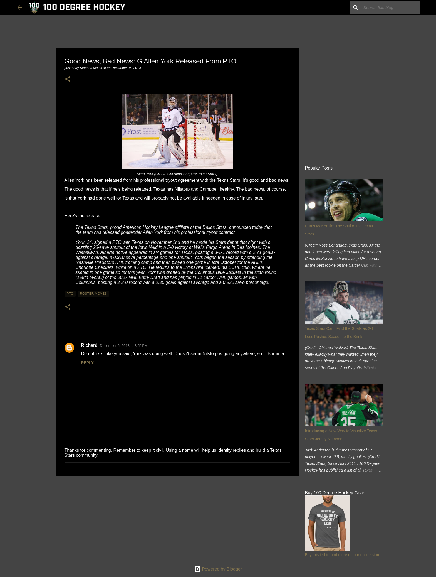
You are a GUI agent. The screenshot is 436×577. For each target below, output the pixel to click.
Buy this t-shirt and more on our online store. (343, 555)
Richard (89, 345)
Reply (87, 362)
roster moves (93, 294)
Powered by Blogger (218, 569)
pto (70, 294)
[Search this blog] (390, 7)
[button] (68, 79)
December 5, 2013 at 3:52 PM (124, 345)
